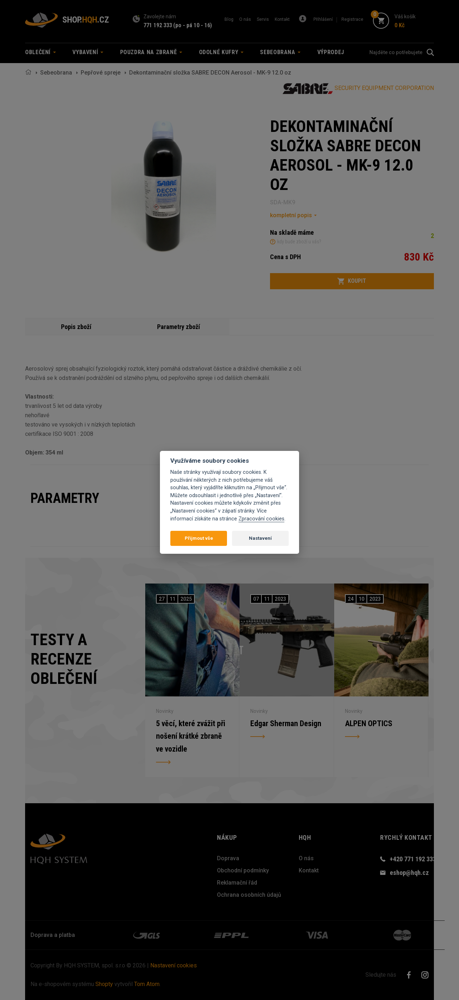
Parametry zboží (178, 326)
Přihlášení (323, 19)
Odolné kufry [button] (221, 52)
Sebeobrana (56, 72)
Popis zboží (76, 326)
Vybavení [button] (87, 52)
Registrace (352, 19)
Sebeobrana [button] (280, 52)
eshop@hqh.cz (409, 872)
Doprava (228, 858)
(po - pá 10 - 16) (192, 25)
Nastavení (260, 538)
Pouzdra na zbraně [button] (151, 52)
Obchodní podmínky (243, 870)
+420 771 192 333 (413, 859)
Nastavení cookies (173, 965)
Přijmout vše (199, 538)
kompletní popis (291, 215)
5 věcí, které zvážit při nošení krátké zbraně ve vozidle (190, 736)
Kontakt (282, 19)
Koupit (351, 281)
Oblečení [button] (40, 52)
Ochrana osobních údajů (249, 894)
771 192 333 (157, 25)
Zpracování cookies (261, 519)
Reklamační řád (237, 882)
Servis (263, 19)
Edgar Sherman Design (285, 723)
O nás (245, 19)
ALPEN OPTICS (368, 723)
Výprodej (330, 52)
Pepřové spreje (100, 72)
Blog (228, 19)
